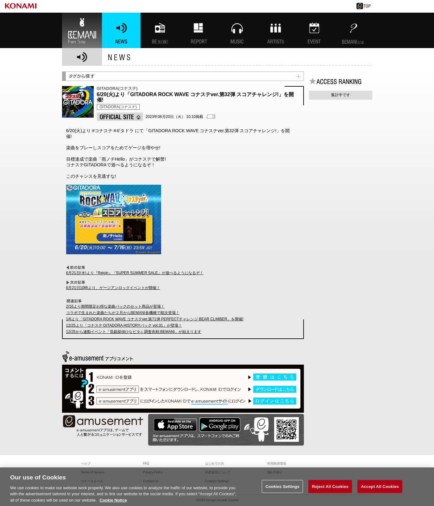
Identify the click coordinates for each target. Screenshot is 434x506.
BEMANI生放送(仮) (160, 30)
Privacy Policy (153, 472)
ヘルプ (86, 463)
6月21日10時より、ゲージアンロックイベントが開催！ (113, 288)
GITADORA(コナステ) (118, 107)
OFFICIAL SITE (120, 117)
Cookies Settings (282, 493)
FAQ (146, 463)
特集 (198, 30)
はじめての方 (214, 463)
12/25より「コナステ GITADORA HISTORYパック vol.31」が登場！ (124, 325)
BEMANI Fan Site (82, 30)
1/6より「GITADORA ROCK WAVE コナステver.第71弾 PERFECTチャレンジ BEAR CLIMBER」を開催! (155, 319)
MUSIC (237, 30)
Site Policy (274, 472)
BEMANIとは (353, 30)
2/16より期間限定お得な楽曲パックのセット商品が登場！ (115, 306)
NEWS (121, 30)
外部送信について (217, 472)
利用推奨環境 (276, 463)
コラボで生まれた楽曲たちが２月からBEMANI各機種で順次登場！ (122, 313)
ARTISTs (275, 30)
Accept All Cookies (380, 493)
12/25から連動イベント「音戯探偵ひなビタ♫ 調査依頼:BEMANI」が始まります (134, 332)
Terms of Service (92, 472)
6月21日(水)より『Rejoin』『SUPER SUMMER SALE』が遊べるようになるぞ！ (135, 273)
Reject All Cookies (330, 493)
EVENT (314, 30)
